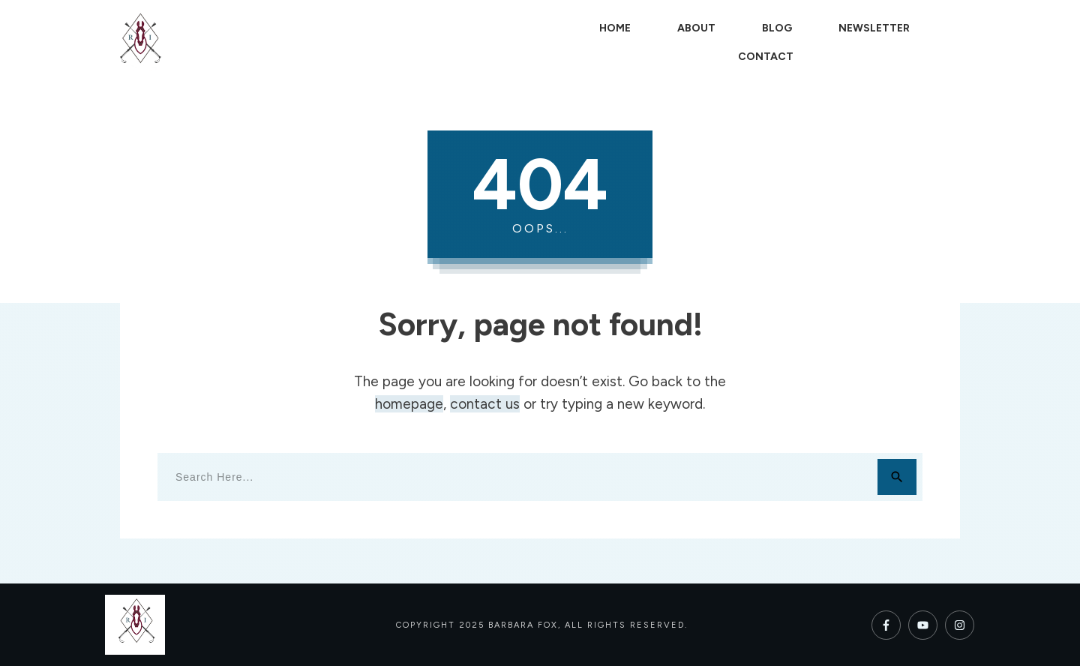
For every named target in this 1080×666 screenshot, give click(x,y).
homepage (409, 403)
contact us (485, 403)
